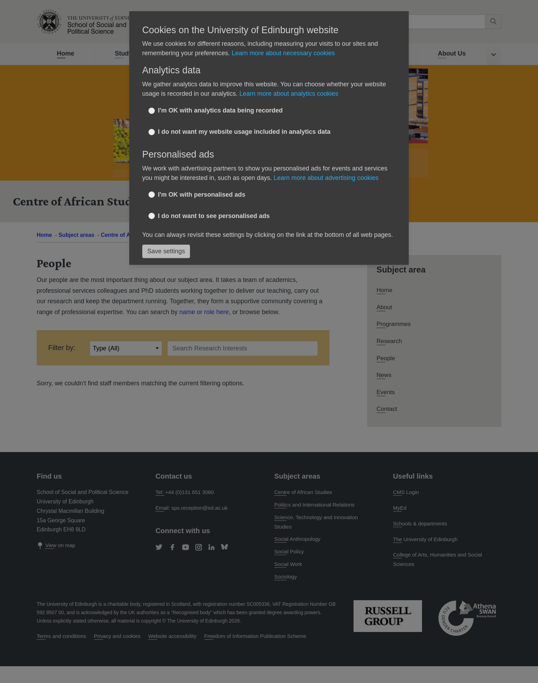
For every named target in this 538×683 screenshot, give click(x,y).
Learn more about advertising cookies (326, 177)
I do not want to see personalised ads (214, 215)
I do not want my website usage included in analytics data (244, 131)
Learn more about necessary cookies (283, 53)
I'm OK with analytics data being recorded (220, 110)
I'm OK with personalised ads (201, 194)
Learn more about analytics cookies (288, 93)
